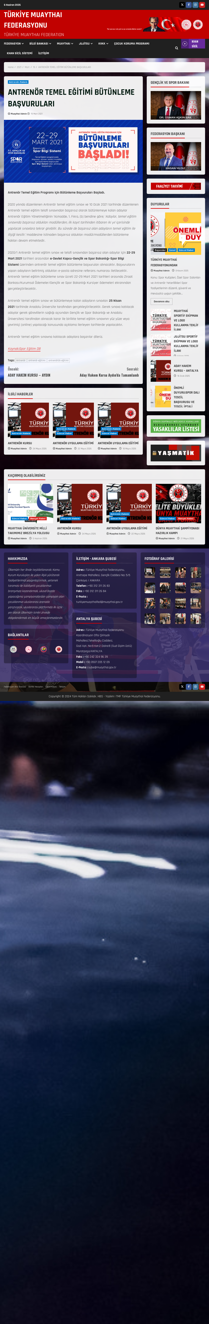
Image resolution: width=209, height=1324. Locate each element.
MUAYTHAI (63, 44)
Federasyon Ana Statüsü (15, 686)
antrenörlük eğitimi (59, 360)
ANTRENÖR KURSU (20, 443)
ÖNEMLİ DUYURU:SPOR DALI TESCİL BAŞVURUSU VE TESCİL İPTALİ (161, 396)
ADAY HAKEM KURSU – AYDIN (40, 372)
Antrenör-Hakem (18, 82)
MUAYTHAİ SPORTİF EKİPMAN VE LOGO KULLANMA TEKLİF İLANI (161, 320)
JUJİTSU (84, 44)
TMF (118, 696)
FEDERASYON (12, 44)
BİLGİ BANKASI (38, 44)
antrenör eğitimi (36, 360)
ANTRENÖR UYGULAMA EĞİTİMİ (73, 443)
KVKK (101, 44)
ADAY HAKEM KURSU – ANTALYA (161, 371)
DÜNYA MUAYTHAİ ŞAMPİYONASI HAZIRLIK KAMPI (177, 530)
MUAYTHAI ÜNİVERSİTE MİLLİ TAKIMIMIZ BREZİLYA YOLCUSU (29, 530)
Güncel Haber (64, 433)
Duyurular (160, 250)
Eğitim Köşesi (51, 686)
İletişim (62, 686)
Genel (172, 250)
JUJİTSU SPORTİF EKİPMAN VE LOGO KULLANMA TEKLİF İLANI (161, 345)
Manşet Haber (38, 518)
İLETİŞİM (43, 53)
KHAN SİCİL (189, 43)
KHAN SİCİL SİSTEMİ (19, 53)
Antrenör (20, 360)
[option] (13, 649)
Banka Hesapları (35, 686)
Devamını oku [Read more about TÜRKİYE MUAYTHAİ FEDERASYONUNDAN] (163, 300)
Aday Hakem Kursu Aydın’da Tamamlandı (106, 372)
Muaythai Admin (19, 113)
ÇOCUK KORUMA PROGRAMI (131, 44)
